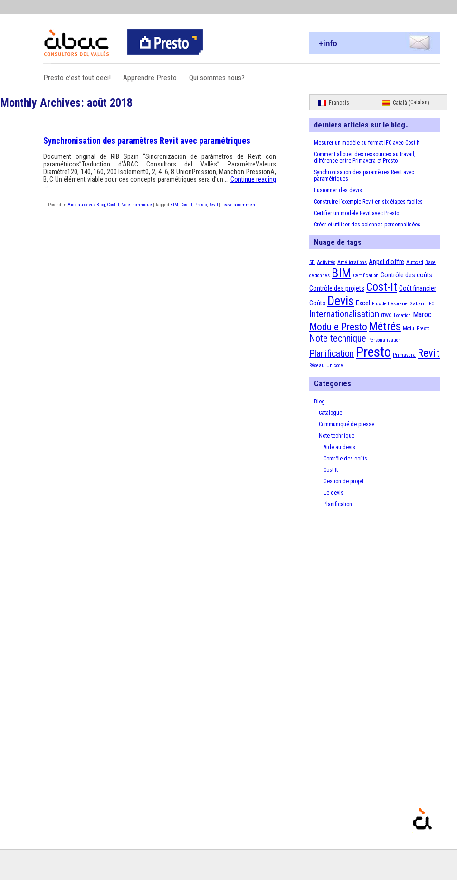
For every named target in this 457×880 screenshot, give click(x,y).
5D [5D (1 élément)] (312, 262)
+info (328, 43)
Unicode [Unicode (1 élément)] (334, 365)
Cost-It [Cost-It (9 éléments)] (381, 286)
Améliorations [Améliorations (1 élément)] (352, 262)
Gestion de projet (343, 481)
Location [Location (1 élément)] (402, 316)
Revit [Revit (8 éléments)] (429, 353)
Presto (200, 204)
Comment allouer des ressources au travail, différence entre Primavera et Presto (364, 157)
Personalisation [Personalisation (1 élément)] (384, 340)
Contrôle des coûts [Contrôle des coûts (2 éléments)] (406, 275)
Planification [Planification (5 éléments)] (331, 353)
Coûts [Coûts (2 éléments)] (317, 303)
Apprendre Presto (150, 77)
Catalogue (330, 413)
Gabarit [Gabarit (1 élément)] (417, 304)
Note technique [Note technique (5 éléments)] (337, 338)
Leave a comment (239, 204)
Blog (100, 204)
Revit (213, 204)
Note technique (136, 204)
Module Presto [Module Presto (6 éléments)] (338, 326)
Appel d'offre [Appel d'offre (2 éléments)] (386, 261)
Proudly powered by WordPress (449, 832)
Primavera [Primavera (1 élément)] (404, 355)
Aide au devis (81, 204)
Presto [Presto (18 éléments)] (373, 352)
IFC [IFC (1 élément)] (431, 304)
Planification (338, 504)
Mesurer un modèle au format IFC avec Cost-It (366, 142)
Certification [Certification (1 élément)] (366, 276)
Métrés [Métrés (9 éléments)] (385, 326)
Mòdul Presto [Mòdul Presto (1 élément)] (416, 328)
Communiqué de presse (346, 424)
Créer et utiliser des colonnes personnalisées (367, 224)
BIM (174, 204)
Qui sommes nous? (217, 77)
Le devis (333, 492)
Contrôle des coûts (345, 458)
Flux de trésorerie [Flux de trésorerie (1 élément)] (390, 304)
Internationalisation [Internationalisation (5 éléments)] (344, 314)
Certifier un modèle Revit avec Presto (356, 213)
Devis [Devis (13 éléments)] (340, 301)
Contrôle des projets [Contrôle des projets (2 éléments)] (336, 288)
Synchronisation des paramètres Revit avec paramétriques (146, 141)
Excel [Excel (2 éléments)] (363, 303)
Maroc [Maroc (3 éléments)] (422, 314)
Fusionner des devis (338, 190)
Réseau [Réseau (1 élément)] (316, 365)
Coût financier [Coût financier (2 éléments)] (417, 288)
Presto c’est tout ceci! (77, 77)
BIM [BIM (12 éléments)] (341, 273)
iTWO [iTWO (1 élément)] (386, 316)
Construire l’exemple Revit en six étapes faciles (368, 201)
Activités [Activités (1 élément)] (326, 262)
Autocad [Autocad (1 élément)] (414, 262)
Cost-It (113, 204)
